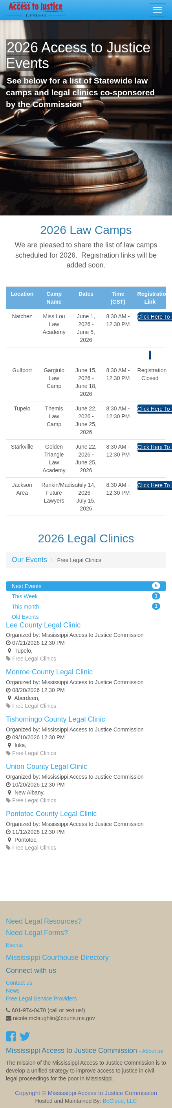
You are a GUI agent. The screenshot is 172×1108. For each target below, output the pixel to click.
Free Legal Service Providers (41, 998)
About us (152, 1051)
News (13, 990)
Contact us (19, 983)
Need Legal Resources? (44, 921)
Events (14, 945)
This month (86, 606)
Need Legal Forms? (37, 933)
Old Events (25, 617)
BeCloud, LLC (119, 1101)
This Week (86, 595)
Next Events (86, 585)
